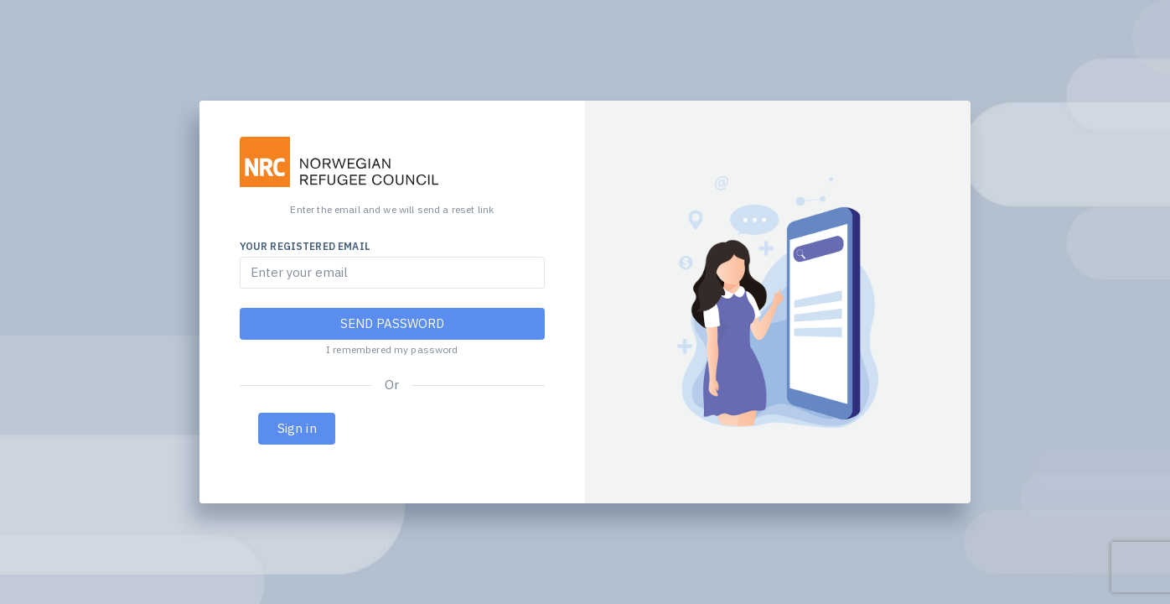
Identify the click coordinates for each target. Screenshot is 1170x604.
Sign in (297, 428)
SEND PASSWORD (392, 323)
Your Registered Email (305, 246)
